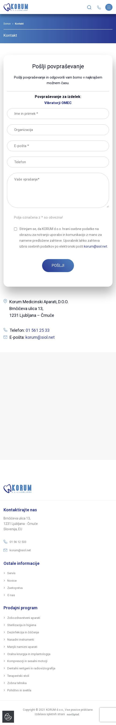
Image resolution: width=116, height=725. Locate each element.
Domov (7, 23)
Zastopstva (15, 588)
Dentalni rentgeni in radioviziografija (31, 668)
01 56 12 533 (18, 542)
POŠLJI (58, 265)
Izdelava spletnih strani (58, 714)
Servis (11, 573)
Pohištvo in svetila (19, 690)
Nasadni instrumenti (20, 639)
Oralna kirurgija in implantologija (28, 654)
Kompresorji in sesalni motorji (27, 661)
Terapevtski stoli (18, 676)
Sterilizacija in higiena (21, 625)
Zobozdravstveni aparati (23, 618)
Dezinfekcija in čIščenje (23, 632)
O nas (11, 595)
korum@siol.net (40, 337)
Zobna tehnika (17, 683)
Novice (12, 580)
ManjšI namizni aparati (22, 647)
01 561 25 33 (37, 330)
